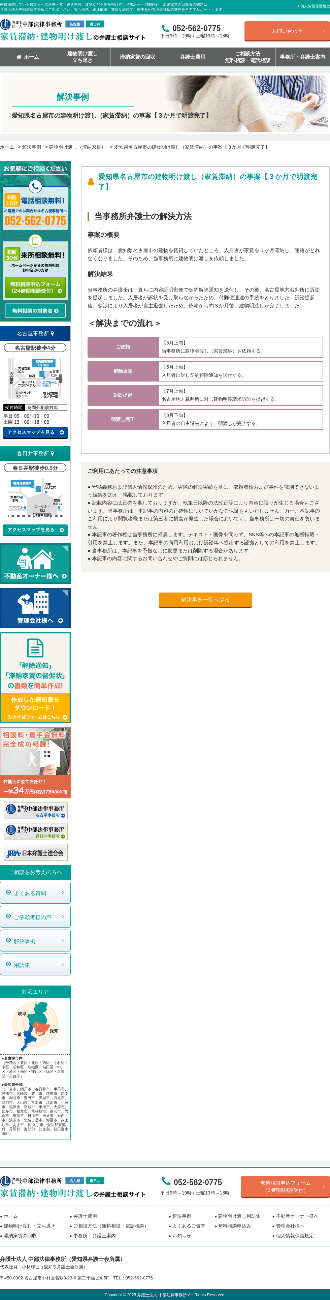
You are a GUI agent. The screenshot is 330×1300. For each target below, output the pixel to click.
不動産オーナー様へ (297, 1216)
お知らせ (181, 1235)
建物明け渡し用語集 (239, 1216)
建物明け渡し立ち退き (82, 57)
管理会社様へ (290, 1226)
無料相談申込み (234, 1226)
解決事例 (24, 941)
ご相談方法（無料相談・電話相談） (111, 1226)
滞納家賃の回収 (137, 57)
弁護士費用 (192, 57)
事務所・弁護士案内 (302, 57)
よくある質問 (30, 893)
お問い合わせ (287, 31)
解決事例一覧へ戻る (205, 600)
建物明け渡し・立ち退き (30, 1226)
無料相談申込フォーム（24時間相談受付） (285, 1186)
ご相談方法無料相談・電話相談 (247, 57)
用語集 (22, 965)
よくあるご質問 (188, 1226)
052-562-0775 (192, 1182)
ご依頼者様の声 (33, 917)
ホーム (27, 57)
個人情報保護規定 (314, 6)
